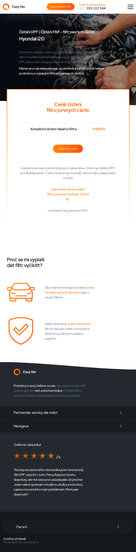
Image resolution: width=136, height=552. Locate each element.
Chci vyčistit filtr (60, 6)
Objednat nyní (67, 148)
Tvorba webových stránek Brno (21, 542)
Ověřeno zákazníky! (27, 445)
